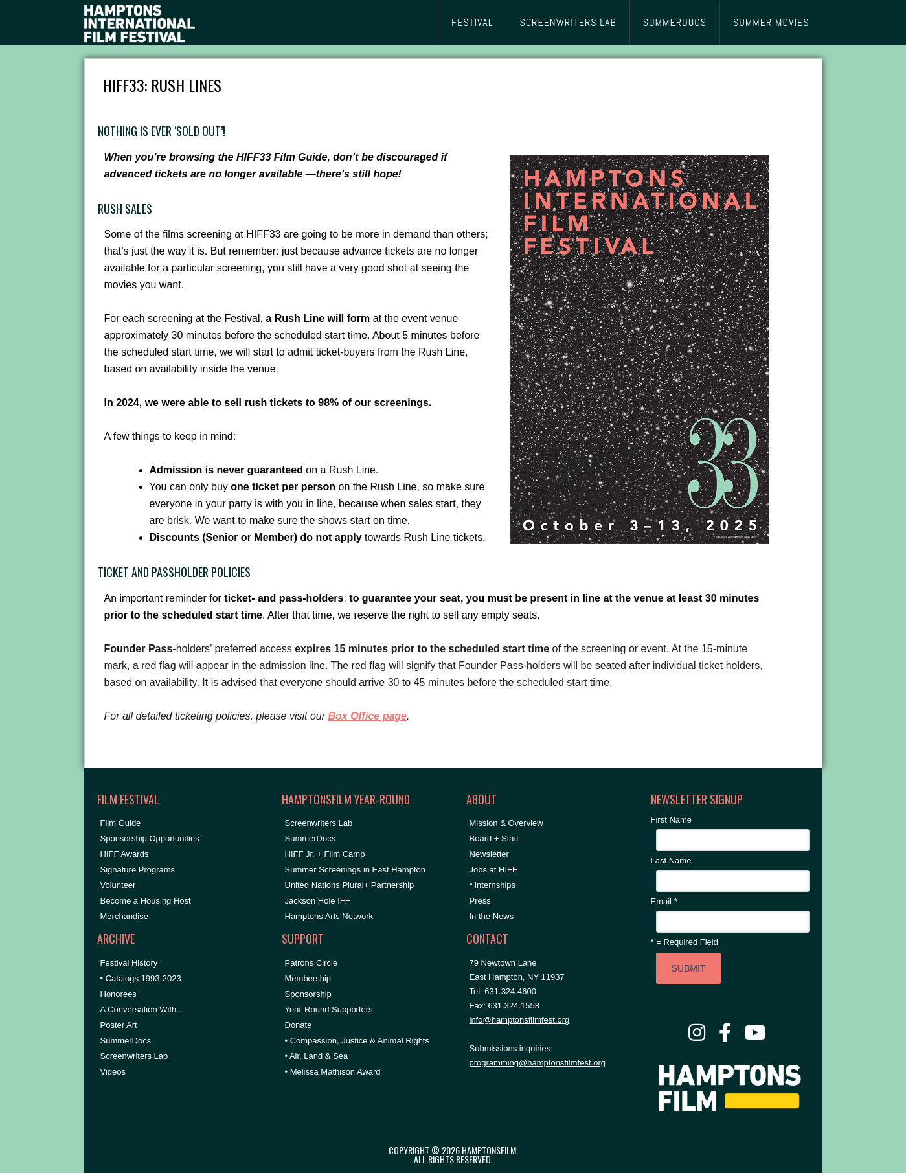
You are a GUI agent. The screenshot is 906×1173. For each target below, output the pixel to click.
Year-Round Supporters (329, 1009)
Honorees (118, 994)
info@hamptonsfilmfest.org (520, 1020)
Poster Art (118, 1025)
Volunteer (118, 885)
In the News (492, 916)
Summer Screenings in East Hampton (355, 869)
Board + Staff (494, 838)
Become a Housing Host (145, 900)
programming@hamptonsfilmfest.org (538, 1062)
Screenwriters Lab (134, 1056)
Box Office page (367, 716)
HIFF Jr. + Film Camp (325, 854)
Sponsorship (308, 994)
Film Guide (120, 823)
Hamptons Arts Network (329, 916)
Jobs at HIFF (493, 869)
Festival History (129, 963)
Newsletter (489, 854)
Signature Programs (138, 869)
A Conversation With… (142, 1009)
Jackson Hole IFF (317, 900)
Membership (308, 978)
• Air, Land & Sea (316, 1056)
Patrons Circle (311, 963)
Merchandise (124, 916)
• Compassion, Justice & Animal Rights (357, 1040)
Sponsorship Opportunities (149, 838)
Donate (298, 1025)
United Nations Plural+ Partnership (349, 885)
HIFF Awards (124, 854)
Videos (113, 1071)
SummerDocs (126, 1040)
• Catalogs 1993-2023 (140, 978)
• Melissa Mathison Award (333, 1071)
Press (480, 900)
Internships (495, 885)
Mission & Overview (506, 823)
